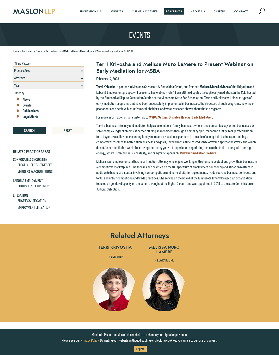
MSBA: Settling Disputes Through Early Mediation (180, 117)
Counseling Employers (33, 186)
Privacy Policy (90, 340)
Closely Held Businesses (35, 164)
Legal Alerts (27, 116)
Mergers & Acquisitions (35, 171)
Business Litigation (31, 200)
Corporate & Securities (30, 159)
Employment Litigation (34, 207)
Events (39, 51)
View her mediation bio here (198, 153)
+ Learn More (114, 257)
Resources (27, 51)
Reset (68, 130)
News (23, 99)
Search (29, 130)
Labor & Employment (28, 180)
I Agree (140, 348)
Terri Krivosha (115, 247)
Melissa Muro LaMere (164, 250)
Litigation (20, 195)
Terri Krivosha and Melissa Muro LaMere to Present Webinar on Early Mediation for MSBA (89, 51)
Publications (27, 111)
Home (16, 51)
